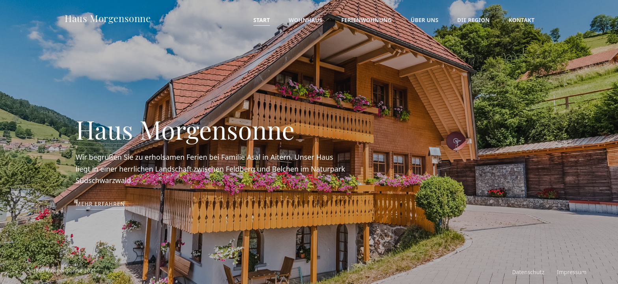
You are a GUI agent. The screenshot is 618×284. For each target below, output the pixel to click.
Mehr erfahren (100, 203)
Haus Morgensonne (108, 18)
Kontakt (521, 20)
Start (261, 20)
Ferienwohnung (366, 20)
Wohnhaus (305, 20)
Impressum (571, 272)
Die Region (473, 20)
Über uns (424, 20)
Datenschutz (528, 272)
